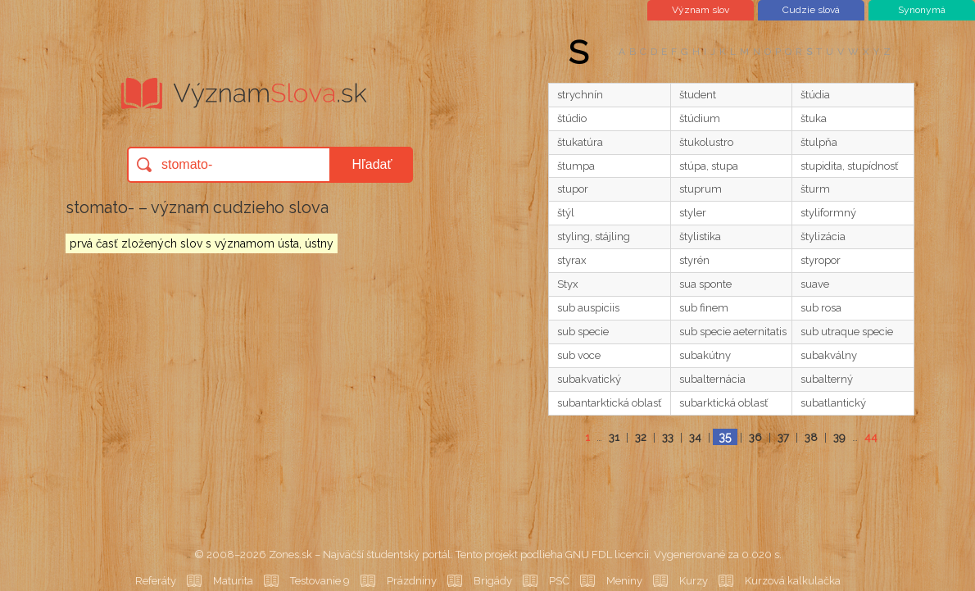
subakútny (705, 355)
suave (814, 284)
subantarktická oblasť (609, 403)
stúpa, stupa (708, 166)
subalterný (826, 379)
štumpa (576, 166)
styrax (572, 260)
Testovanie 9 (320, 581)
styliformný (828, 213)
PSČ (559, 581)
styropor (820, 260)
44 (871, 437)
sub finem (703, 308)
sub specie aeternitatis (733, 331)
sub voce (579, 355)
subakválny (828, 355)
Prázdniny (412, 581)
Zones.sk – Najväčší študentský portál (360, 554)
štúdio (572, 118)
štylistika (700, 236)
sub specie (583, 331)
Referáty (155, 581)
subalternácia (712, 379)
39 (839, 437)
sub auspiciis (588, 308)
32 (640, 437)
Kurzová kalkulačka (793, 581)
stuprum (700, 189)
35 (725, 436)
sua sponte (705, 284)
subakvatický (589, 379)
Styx (567, 284)
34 (695, 437)
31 (614, 437)
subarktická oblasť (723, 403)
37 (783, 437)
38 (811, 437)
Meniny (624, 581)
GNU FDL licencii (607, 554)
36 (755, 437)
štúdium (699, 118)
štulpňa (818, 142)
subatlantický (833, 403)
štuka (813, 118)
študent (697, 95)
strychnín (580, 95)
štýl (565, 213)
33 (667, 437)
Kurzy (693, 581)
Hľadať (372, 164)
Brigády (493, 581)
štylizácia (823, 236)
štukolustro (706, 142)
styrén (694, 260)
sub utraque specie (846, 331)
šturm (815, 189)
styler (692, 213)
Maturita (233, 581)
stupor (572, 189)
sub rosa (820, 308)
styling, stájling (593, 236)
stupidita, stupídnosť (849, 166)
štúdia (815, 95)
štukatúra (580, 142)
